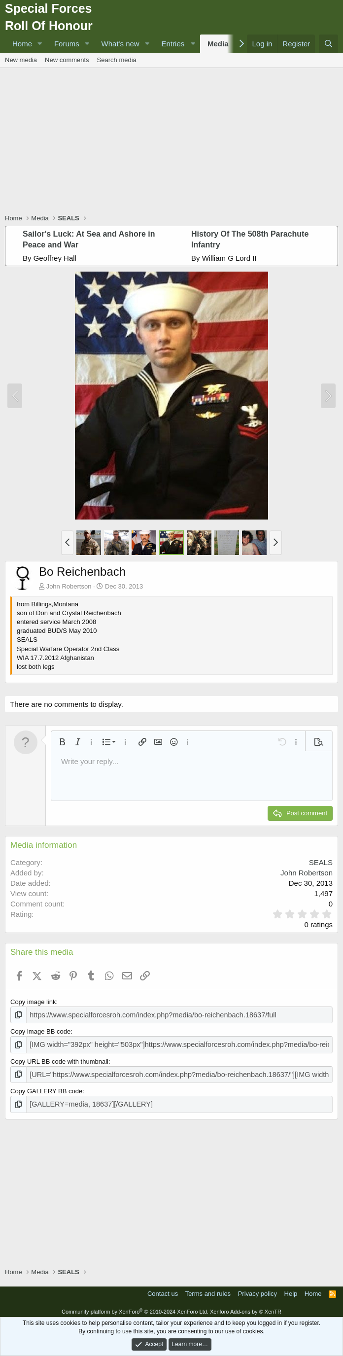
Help (291, 1289)
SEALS (321, 862)
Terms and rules (208, 1289)
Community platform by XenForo (135, 1308)
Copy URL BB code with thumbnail (59, 1059)
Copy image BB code (40, 1030)
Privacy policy (257, 1289)
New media (21, 60)
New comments (67, 60)
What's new (120, 43)
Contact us (162, 1289)
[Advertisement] (174, 142)
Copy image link (33, 1002)
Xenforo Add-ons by (245, 1308)
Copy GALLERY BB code (46, 1088)
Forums (66, 43)
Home (22, 43)
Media (218, 43)
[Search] (328, 44)
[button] (40, 44)
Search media (117, 60)
